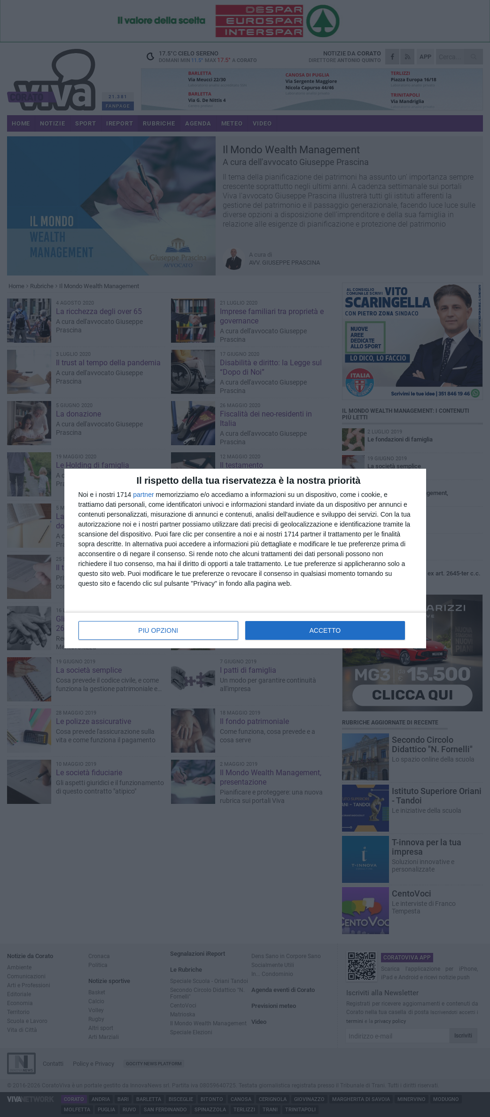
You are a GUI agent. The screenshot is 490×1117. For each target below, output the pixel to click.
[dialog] (245, 558)
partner (143, 494)
